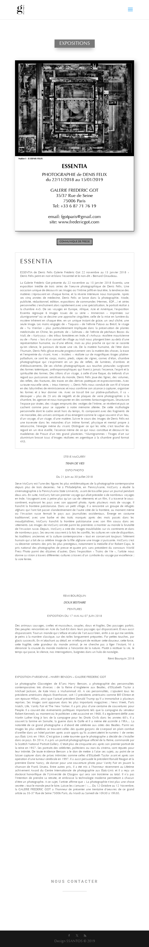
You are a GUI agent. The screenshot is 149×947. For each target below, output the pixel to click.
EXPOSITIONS (74, 43)
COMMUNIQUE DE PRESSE (75, 242)
